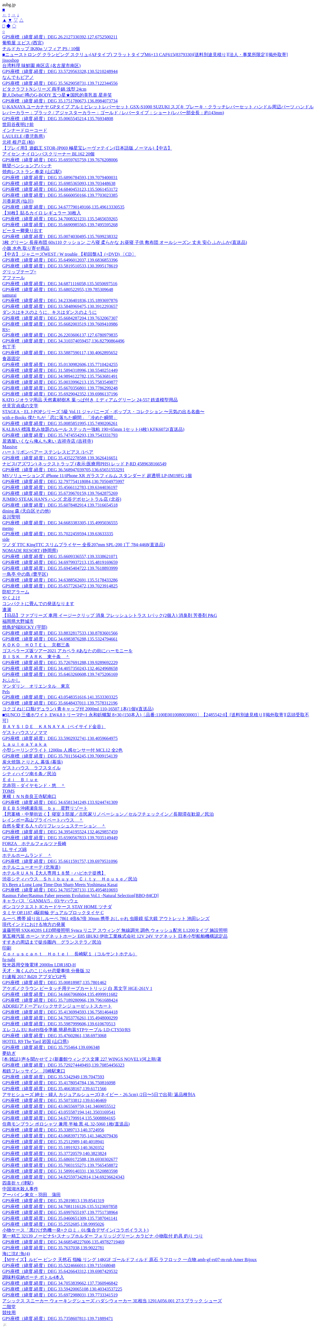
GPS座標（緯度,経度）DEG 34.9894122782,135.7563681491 (60, 376)
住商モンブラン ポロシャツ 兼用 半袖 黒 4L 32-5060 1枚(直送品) (66, 1124)
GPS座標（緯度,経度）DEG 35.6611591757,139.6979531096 (60, 861)
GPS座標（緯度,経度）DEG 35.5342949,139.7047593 (53, 1076)
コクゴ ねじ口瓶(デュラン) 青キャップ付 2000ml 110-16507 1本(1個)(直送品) (78, 708)
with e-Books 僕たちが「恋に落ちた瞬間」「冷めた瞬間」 (60, 417)
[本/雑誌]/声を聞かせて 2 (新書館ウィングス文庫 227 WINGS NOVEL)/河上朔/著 (81, 1059)
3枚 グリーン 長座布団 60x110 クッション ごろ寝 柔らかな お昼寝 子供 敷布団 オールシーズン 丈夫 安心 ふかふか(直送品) (124, 242)
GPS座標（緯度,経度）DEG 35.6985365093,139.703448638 (58, 183)
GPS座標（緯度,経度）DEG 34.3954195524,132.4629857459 (60, 831)
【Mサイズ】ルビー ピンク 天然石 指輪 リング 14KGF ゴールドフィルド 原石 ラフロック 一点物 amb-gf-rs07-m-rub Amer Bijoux (129, 1259)
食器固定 (11, 358)
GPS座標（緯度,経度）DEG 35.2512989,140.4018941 (53, 1141)
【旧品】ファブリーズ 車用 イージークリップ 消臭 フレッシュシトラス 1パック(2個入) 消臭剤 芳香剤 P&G (109, 615)
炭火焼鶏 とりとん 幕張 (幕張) (32, 762)
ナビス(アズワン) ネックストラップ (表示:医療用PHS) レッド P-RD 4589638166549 (84, 463)
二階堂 (9, 1306)
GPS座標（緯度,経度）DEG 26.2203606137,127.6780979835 (60, 335)
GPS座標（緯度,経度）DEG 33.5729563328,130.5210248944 (60, 71)
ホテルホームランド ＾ (27, 855)
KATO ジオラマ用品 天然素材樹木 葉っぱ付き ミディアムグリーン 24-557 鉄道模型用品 (90, 399)
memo (8, 528)
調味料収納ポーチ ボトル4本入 (33, 1277)
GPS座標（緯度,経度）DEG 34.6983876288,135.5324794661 (60, 639)
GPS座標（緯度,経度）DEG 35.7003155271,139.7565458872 (60, 1165)
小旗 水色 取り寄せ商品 (26, 248)
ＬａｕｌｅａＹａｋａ (24, 744)
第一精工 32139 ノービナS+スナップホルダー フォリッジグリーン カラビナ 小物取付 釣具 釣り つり (102, 1236)
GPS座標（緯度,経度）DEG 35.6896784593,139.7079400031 (60, 177)
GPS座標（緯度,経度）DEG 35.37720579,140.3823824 (54, 1153)
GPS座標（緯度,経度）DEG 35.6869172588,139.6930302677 (60, 1159)
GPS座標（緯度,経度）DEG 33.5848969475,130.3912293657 (60, 306)
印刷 (6, 948)
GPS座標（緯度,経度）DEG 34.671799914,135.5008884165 (58, 1118)
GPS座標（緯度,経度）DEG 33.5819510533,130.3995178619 (60, 266)
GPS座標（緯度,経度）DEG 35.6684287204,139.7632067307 (60, 318)
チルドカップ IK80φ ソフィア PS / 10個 (41, 48)
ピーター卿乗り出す (22, 230)
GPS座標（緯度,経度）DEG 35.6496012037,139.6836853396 (60, 260)
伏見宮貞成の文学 (20, 405)
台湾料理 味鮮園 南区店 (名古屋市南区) (41, 65)
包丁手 (9, 346)
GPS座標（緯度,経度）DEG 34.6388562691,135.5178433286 (60, 580)
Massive (9, 446)
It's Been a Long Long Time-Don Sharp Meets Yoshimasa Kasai (60, 884)
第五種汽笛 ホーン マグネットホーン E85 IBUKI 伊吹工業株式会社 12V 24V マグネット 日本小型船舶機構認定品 (115, 936)
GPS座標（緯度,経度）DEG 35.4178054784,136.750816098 (58, 1082)
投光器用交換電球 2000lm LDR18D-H (39, 964)
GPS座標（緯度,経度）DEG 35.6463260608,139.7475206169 (60, 674)
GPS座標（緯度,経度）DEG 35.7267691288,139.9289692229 (60, 662)
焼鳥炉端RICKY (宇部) (24, 627)
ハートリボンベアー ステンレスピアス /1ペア (47, 452)
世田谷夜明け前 (18, 124)
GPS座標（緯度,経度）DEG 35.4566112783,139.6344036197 (60, 487)
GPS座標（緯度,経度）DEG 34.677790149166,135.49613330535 (63, 207)
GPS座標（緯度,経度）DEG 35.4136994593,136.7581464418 (60, 1012)
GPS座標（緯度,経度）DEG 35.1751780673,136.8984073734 (60, 101)
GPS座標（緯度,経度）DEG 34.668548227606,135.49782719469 (63, 1241)
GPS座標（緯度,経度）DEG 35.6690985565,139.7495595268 (60, 224)
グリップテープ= (19, 271)
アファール (13, 277)
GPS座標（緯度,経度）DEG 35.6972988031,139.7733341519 (60, 1295)
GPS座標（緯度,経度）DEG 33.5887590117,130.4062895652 (60, 352)
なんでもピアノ (18, 77)
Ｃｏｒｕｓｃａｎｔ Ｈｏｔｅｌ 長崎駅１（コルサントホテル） (69, 954)
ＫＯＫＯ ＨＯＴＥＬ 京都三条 (36, 644)
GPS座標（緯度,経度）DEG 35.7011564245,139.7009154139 (60, 756)
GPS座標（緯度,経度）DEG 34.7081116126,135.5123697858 (59, 1206)
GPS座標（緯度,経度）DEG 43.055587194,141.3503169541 (58, 1112)
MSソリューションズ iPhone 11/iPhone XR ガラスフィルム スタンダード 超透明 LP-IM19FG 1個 (97, 475)
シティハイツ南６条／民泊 (29, 773)
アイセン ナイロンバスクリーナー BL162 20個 (48, 154)
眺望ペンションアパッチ (27, 165)
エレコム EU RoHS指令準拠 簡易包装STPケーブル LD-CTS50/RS (66, 1029)
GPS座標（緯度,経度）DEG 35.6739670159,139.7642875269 (60, 493)
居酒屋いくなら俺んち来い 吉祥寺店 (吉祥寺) (47, 441)
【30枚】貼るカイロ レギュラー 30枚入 (41, 213)
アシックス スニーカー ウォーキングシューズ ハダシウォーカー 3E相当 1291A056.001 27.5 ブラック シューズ (112, 1300)
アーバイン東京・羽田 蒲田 (31, 1194)
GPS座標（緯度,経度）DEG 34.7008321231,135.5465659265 (60, 218)
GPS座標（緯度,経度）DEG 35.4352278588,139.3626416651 (60, 458)
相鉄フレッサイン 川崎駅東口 (33, 1071)
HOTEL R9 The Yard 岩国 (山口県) (35, 1041)
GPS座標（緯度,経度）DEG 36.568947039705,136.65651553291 (63, 469)
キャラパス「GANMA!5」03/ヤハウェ (40, 900)
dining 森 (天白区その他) (26, 511)
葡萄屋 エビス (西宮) (23, 42)
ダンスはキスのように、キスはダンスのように (49, 312)
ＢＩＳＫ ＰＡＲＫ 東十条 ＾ (36, 656)
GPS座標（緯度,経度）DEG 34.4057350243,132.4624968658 (60, 668)
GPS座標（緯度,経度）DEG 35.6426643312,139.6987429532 (60, 1271)
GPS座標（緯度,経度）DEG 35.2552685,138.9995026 (53, 1224)
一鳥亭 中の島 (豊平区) (25, 574)
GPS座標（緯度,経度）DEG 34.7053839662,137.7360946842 (60, 1283)
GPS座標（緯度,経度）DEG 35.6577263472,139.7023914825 (60, 586)
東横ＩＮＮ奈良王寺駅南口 (29, 796)
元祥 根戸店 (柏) (18, 142)
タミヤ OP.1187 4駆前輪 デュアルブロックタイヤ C (53, 912)
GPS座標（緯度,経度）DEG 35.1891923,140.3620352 (53, 1147)
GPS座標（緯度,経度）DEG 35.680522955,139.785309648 (57, 289)
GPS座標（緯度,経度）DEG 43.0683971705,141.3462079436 (60, 1135)
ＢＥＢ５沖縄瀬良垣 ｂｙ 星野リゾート (45, 808)
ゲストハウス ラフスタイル (31, 767)
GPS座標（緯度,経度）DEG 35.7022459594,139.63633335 (57, 533)
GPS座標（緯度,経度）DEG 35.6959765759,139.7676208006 (60, 159)
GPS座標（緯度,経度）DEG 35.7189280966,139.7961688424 (60, 1000)
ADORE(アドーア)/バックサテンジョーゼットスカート (57, 1006)
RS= (6, 329)
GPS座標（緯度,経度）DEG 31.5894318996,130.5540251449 (60, 370)
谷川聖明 (11, 516)
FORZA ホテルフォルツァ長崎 (34, 843)
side (6, 539)
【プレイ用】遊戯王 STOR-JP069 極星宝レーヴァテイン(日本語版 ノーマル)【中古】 (87, 148)
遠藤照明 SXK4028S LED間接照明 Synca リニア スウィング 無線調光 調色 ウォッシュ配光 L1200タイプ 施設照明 (115, 930)
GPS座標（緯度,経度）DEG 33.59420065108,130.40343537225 (62, 1289)
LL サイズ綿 (14, 849)
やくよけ (11, 597)
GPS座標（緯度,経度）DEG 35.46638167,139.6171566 (54, 1088)
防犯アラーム (15, 591)
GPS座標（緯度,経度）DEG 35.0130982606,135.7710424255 (60, 364)
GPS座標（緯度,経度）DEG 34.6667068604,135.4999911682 (60, 994)
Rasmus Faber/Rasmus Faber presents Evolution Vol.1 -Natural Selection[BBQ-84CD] (80, 895)
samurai (9, 295)
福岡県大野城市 (18, 621)
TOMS (8, 791)
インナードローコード (24, 130)
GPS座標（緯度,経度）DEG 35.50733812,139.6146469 (54, 1100)
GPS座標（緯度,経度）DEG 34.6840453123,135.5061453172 (60, 189)
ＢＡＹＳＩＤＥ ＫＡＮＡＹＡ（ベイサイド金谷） (54, 726)
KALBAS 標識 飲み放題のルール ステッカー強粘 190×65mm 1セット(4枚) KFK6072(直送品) (93, 429)
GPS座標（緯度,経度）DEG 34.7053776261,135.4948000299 (60, 1018)
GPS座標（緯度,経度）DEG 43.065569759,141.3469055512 (58, 1106)
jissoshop (10, 60)
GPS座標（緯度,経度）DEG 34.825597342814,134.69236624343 (63, 1177)
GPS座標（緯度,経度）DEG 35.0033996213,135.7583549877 (60, 382)
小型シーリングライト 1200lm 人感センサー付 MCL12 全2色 (62, 750)
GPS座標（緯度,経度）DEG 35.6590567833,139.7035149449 (60, 837)
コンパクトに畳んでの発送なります (38, 603)
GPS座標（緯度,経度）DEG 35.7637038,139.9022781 (53, 1247)
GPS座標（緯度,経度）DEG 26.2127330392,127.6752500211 (60, 37)
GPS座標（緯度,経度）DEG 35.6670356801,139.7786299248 (60, 388)
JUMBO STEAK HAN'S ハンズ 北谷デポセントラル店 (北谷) (61, 499)
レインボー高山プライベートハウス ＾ (42, 820)
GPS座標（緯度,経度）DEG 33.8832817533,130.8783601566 (60, 633)
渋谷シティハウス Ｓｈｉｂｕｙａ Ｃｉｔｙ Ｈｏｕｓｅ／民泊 (69, 879)
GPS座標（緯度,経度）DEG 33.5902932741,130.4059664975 (60, 738)
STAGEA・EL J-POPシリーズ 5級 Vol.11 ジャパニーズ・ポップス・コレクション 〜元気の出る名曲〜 (103, 411)
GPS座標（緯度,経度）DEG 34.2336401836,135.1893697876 (60, 300)
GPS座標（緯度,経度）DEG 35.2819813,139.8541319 (53, 1200)
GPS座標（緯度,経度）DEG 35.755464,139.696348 (51, 1047)
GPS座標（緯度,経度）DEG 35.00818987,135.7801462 (54, 982)
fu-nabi (8, 959)
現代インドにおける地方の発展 (33, 924)
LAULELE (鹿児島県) (23, 136)
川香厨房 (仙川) (17, 201)
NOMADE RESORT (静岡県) (30, 550)
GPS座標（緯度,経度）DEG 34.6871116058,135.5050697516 (59, 283)
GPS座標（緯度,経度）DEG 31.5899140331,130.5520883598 (60, 1171)
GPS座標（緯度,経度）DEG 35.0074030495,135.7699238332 (60, 236)
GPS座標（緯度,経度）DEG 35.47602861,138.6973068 (54, 1035)
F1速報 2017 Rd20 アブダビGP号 (34, 976)
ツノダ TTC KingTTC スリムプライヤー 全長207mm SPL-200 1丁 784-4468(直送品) (83, 544)
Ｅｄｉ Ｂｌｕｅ (20, 779)
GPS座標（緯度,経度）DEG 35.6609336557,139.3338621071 (60, 556)
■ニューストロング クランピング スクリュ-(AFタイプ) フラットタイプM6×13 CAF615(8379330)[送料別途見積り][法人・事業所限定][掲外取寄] (145, 54)
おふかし (11, 680)
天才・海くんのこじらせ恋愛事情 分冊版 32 (46, 970)
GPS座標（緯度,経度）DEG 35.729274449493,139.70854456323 (63, 1065)
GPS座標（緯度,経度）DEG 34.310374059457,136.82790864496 (63, 341)
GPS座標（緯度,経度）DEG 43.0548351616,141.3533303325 (60, 697)
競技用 (9, 1312)
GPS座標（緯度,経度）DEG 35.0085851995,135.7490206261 (60, 423)
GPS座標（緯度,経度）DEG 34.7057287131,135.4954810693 (60, 890)
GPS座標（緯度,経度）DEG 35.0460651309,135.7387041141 (60, 1218)
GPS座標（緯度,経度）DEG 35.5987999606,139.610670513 (58, 1023)
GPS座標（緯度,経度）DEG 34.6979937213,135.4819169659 (60, 562)
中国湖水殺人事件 (20, 1188)
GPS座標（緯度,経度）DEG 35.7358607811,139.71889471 (57, 1318)
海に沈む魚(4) (16, 1253)
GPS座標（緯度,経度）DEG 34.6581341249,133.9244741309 (60, 802)
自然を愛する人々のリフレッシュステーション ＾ (54, 826)
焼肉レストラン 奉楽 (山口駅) (32, 171)
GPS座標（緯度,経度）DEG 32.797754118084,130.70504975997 (63, 481)
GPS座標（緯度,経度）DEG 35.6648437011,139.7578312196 (60, 703)
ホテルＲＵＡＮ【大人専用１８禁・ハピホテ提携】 (54, 873)
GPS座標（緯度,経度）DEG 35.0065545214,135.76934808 (57, 118)
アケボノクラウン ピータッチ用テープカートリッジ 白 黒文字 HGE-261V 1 (77, 988)
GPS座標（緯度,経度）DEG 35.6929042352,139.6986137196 (60, 394)
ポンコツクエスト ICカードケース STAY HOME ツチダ (57, 906)
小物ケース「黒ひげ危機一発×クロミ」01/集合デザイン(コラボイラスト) (75, 1230)
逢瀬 (6, 609)
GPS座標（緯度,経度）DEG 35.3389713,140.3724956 (53, 1130)
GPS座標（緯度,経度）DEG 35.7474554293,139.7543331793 (60, 435)
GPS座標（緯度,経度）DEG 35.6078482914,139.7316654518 (60, 505)
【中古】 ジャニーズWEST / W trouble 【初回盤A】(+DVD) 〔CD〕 (69, 254)
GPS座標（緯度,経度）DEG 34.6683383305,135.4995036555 (60, 522)
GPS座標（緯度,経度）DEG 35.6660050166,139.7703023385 (60, 195)
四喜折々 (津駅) (17, 1183)
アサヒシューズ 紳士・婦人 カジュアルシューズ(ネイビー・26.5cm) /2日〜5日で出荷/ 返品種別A (98, 1094)
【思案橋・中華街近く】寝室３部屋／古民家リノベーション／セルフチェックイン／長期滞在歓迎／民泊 (108, 814)
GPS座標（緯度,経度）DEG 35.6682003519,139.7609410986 (60, 324)
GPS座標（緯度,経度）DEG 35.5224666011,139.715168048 (58, 1265)
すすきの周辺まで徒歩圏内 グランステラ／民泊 (51, 942)
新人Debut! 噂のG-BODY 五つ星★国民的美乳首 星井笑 (57, 95)
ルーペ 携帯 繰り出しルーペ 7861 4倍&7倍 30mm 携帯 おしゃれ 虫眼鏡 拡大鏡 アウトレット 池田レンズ (106, 918)
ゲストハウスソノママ (24, 732)
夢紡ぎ (9, 1053)
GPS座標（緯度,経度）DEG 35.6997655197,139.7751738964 (60, 1212)
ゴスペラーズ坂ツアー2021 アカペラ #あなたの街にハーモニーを (67, 650)
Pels (6, 691)
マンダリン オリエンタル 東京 (36, 686)
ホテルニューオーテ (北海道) (31, 867)
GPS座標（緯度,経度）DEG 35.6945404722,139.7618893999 (60, 568)
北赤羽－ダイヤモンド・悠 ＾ (33, 785)
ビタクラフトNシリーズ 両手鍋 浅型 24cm (44, 89)
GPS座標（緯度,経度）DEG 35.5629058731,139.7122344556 (60, 83)
